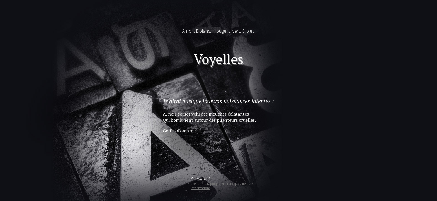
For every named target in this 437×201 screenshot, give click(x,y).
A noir (188, 31)
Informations (200, 188)
